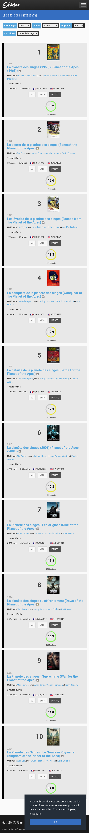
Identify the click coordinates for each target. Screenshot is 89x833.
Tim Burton (22, 456)
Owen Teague (37, 761)
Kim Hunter (63, 75)
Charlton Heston (49, 75)
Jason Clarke (52, 609)
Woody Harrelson (54, 685)
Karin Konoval (71, 685)
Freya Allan (49, 761)
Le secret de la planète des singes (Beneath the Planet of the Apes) (42, 146)
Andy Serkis (54, 533)
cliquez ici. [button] (36, 813)
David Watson (68, 153)
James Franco (41, 533)
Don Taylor (22, 227)
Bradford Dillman (70, 227)
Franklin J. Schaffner (26, 75)
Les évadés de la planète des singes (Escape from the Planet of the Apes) (44, 220)
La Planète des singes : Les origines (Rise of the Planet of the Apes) (42, 526)
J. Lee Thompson (25, 301)
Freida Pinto (68, 533)
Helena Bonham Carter (58, 456)
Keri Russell (66, 609)
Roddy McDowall (41, 227)
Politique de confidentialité (14, 829)
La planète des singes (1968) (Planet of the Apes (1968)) (43, 69)
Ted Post (21, 153)
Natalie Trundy (62, 378)
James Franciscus (39, 153)
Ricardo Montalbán (65, 301)
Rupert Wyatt (23, 533)
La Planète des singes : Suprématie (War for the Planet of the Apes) (42, 678)
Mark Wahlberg (40, 456)
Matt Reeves (23, 609)
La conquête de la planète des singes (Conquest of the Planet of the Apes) (44, 294)
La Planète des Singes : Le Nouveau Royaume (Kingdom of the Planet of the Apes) (40, 754)
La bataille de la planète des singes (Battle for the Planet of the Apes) (43, 372)
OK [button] (55, 822)
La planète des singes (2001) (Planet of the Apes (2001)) (43, 449)
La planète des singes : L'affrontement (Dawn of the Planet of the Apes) (45, 602)
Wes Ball (21, 761)
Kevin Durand (63, 761)
